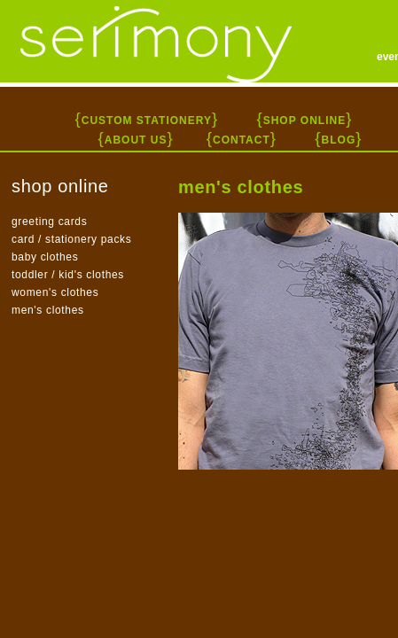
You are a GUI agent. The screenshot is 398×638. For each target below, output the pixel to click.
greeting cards (49, 221)
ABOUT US (136, 140)
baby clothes (45, 257)
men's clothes (48, 310)
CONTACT (241, 140)
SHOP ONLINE (304, 120)
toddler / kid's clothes (68, 274)
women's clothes (55, 292)
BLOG (339, 140)
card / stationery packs (71, 239)
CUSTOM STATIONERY (147, 120)
